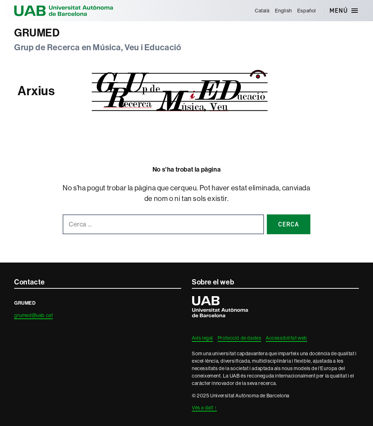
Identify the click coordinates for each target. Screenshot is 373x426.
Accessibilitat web (286, 338)
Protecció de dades (240, 338)
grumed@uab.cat (33, 315)
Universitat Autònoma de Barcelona (63, 10)
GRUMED (37, 33)
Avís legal (202, 338)
